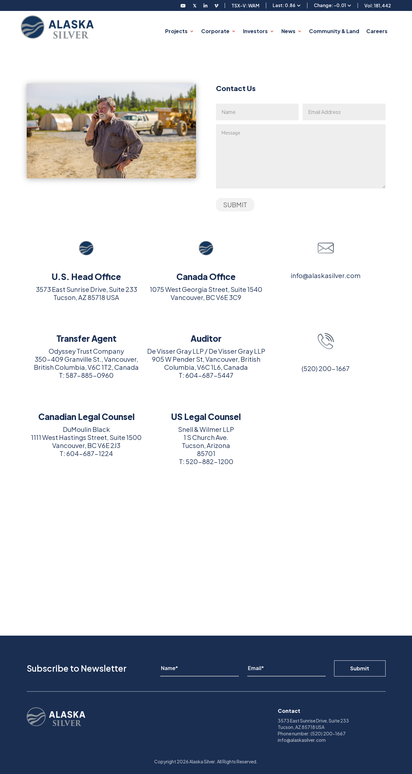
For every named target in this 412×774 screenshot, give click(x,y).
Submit (359, 668)
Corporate (215, 31)
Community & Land (334, 31)
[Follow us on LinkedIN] (205, 5)
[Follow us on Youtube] (183, 5)
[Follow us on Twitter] (194, 5)
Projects (176, 31)
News (288, 31)
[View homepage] (57, 27)
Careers (377, 31)
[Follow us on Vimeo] (216, 5)
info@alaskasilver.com (325, 275)
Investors (255, 31)
